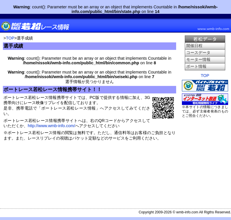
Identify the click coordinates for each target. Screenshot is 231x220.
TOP (10, 38)
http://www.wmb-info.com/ (51, 125)
